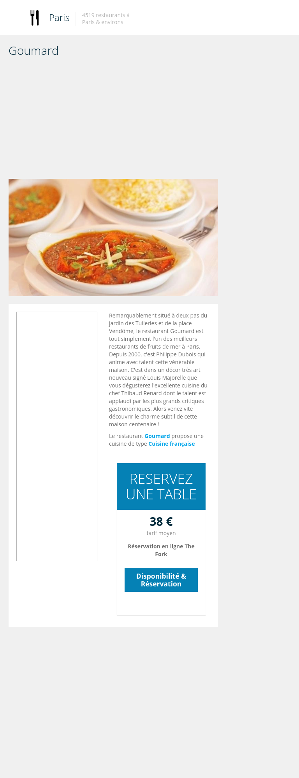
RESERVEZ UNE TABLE (161, 486)
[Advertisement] (113, 120)
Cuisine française (171, 443)
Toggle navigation (15, 18)
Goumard (157, 436)
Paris (59, 17)
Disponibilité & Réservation (161, 579)
